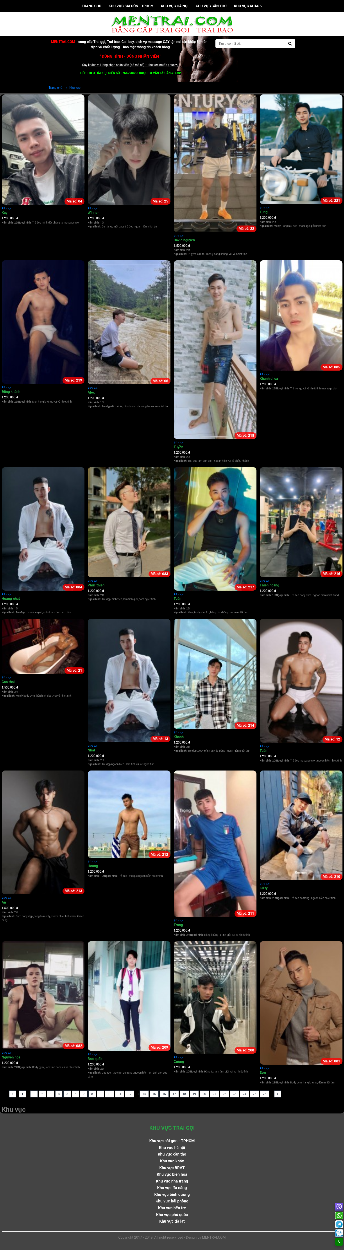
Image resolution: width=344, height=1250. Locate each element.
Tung (264, 212)
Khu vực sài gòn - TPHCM (131, 6)
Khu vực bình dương (172, 1194)
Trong (178, 925)
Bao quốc (95, 1059)
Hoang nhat (11, 599)
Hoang (93, 866)
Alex (91, 392)
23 (234, 1094)
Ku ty (264, 888)
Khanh (179, 737)
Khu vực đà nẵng (172, 1187)
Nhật (91, 750)
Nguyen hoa (11, 1057)
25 (254, 1094)
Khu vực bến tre (172, 1208)
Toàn (177, 599)
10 (109, 1094)
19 (194, 1094)
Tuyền (178, 447)
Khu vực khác (248, 6)
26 (264, 1094)
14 (144, 1094)
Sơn (263, 1073)
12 (129, 1094)
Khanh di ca (269, 378)
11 (120, 1094)
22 (224, 1094)
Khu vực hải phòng (172, 1201)
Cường (179, 1062)
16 (164, 1094)
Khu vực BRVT (172, 1167)
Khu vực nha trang (172, 1181)
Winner (93, 213)
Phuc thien (96, 585)
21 (214, 1094)
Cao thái (8, 682)
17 (174, 1094)
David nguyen (184, 240)
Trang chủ (91, 6)
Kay (5, 213)
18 (184, 1094)
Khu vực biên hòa (172, 1174)
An (4, 902)
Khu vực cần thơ (211, 6)
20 (204, 1094)
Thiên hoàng (269, 585)
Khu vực (7, 208)
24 (244, 1094)
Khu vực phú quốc (172, 1214)
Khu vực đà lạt (172, 1221)
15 (154, 1094)
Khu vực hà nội (174, 6)
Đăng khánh (11, 392)
